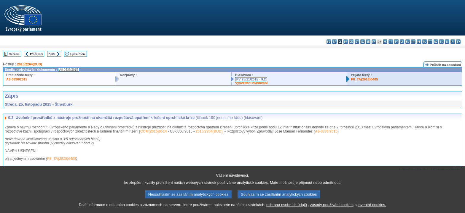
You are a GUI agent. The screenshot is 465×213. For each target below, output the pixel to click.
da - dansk (345, 41)
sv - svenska (458, 41)
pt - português (430, 41)
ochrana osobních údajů (286, 209)
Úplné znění (77, 54)
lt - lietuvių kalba (402, 41)
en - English (368, 41)
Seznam (14, 54)
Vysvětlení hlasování (251, 83)
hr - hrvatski (385, 41)
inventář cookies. (372, 209)
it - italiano (390, 41)
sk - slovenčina (441, 41)
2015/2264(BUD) (29, 64)
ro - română (436, 41)
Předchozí (36, 54)
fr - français (374, 41)
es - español (334, 41)
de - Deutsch (351, 41)
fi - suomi (452, 41)
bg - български (329, 41)
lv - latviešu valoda (396, 41)
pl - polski (424, 41)
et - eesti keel (357, 41)
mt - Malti (413, 41)
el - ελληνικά (362, 41)
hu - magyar (407, 41)
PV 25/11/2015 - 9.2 (251, 79)
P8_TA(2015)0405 (364, 79)
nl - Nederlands (419, 41)
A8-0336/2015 (16, 79)
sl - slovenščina (447, 41)
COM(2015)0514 (153, 131)
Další (52, 54)
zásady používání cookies (331, 209)
